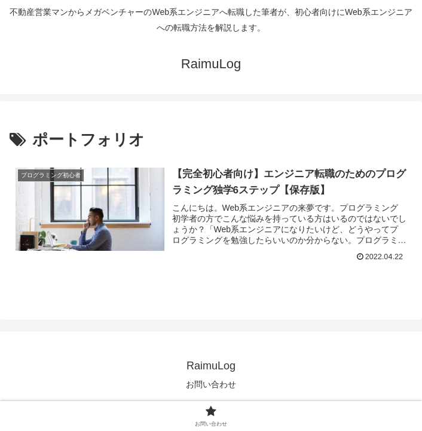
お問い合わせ (211, 384)
